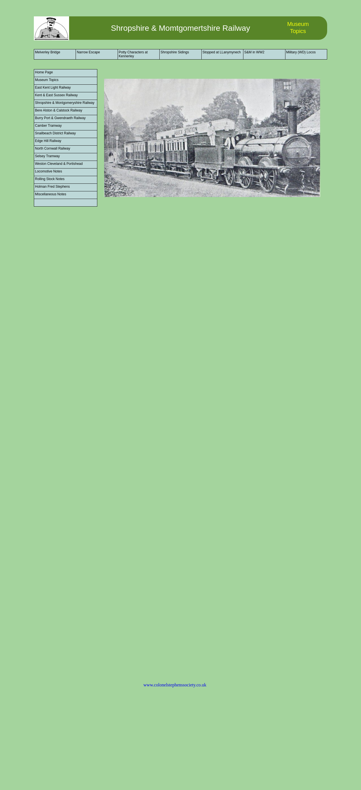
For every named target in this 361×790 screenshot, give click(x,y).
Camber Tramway (48, 126)
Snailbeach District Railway (55, 133)
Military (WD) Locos (301, 52)
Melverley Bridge (47, 52)
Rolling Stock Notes (50, 179)
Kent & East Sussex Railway (56, 95)
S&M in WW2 (254, 52)
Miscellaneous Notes (50, 194)
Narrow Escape (88, 52)
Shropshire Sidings (174, 52)
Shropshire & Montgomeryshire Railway (64, 103)
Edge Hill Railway (48, 141)
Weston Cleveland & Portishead (59, 164)
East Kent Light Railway (53, 87)
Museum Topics (46, 80)
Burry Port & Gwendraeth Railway (60, 118)
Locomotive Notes (48, 171)
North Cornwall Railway (52, 148)
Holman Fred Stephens (52, 187)
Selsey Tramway (47, 156)
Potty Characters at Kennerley (133, 54)
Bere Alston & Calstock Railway (58, 110)
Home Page (44, 72)
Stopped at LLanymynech (221, 52)
